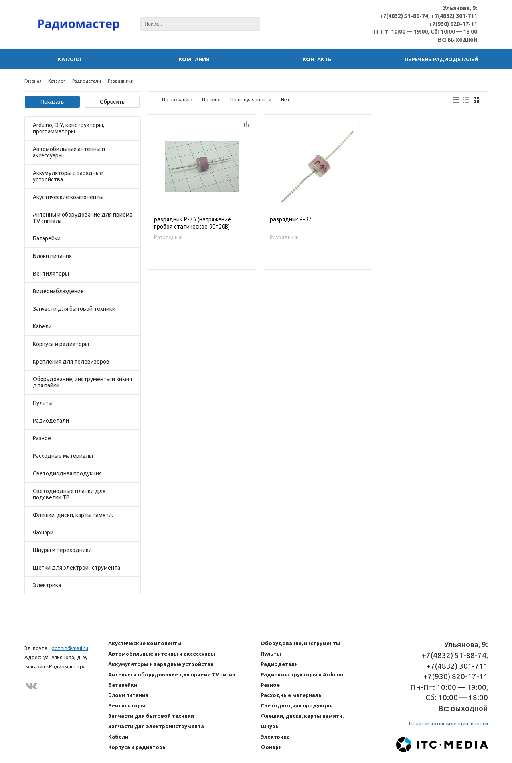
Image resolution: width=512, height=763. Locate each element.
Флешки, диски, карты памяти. (73, 515)
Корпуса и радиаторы (61, 344)
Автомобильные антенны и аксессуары (69, 152)
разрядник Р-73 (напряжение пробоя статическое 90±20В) (192, 223)
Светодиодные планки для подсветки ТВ (69, 494)
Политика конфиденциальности (448, 723)
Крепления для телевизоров (71, 361)
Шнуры (270, 726)
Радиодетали (86, 81)
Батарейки (47, 238)
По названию (177, 99)
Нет (285, 99)
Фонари (43, 532)
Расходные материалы (63, 456)
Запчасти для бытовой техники (74, 309)
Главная (33, 81)
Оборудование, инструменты (300, 643)
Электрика (47, 585)
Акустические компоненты (68, 197)
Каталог (56, 81)
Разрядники (168, 237)
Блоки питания (52, 256)
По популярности (250, 99)
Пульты (43, 403)
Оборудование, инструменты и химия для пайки (82, 382)
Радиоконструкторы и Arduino (302, 674)
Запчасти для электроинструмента (156, 726)
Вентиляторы (51, 273)
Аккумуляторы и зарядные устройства (68, 176)
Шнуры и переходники (62, 550)
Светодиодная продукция (67, 473)
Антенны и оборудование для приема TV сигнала (82, 217)
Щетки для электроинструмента (76, 567)
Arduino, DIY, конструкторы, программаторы (68, 128)
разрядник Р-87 (291, 219)
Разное (42, 438)
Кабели (42, 326)
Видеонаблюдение (58, 291)
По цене (211, 99)
